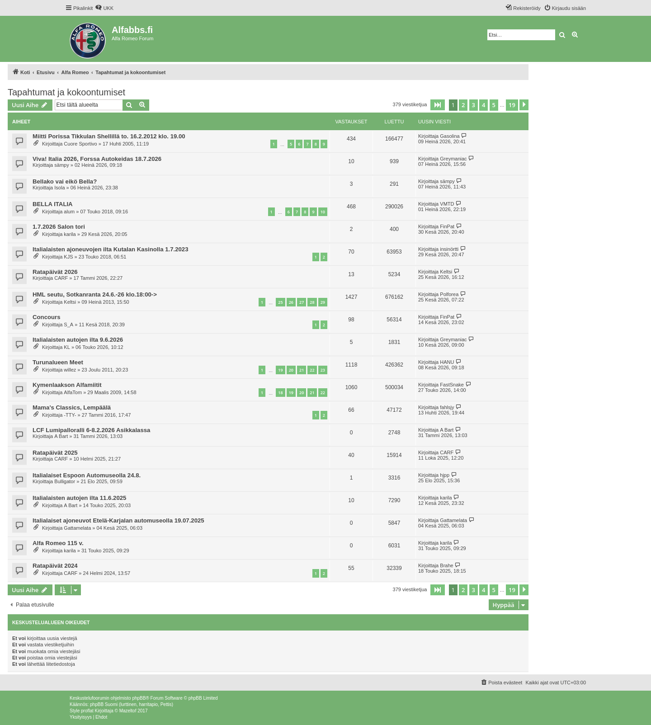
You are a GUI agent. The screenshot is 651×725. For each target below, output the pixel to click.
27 (301, 302)
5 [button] (493, 105)
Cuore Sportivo (80, 143)
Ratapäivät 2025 (55, 452)
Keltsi (446, 271)
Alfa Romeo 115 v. (58, 543)
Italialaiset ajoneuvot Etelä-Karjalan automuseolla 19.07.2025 (118, 520)
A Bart (61, 436)
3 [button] (473, 105)
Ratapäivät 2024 (55, 565)
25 (280, 302)
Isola (59, 187)
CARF (61, 278)
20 (291, 370)
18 (280, 392)
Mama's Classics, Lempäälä (72, 407)
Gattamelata (77, 528)
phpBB (139, 698)
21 (301, 370)
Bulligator (64, 481)
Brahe (446, 565)
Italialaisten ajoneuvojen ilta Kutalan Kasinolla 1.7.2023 (110, 249)
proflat (87, 710)
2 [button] (463, 105)
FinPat (447, 226)
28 (312, 302)
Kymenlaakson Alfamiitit (67, 384)
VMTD (447, 204)
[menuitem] (104, 8)
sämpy (61, 165)
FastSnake (452, 384)
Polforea (449, 294)
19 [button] (512, 105)
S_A (68, 324)
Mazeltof (128, 710)
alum (69, 211)
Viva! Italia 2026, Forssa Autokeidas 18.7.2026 (97, 158)
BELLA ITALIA (53, 204)
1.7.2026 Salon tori (59, 226)
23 (323, 370)
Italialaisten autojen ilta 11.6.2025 (79, 497)
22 (312, 370)
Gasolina (449, 136)
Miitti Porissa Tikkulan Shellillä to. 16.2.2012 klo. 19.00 (109, 136)
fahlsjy (447, 407)
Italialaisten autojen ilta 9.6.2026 (78, 339)
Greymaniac (453, 158)
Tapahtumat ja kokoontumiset (66, 92)
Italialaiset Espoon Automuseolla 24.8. (87, 475)
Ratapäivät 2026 (55, 271)
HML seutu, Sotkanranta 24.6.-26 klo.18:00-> (95, 294)
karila (69, 234)
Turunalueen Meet (58, 362)
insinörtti (449, 249)
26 (291, 302)
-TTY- (70, 415)
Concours (47, 317)
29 (323, 302)
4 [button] (483, 105)
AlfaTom (73, 392)
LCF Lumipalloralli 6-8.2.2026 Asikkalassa (91, 430)
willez (70, 369)
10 (323, 212)
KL (67, 347)
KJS (68, 256)
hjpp (444, 475)
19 (280, 370)
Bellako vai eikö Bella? (65, 181)
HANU (447, 362)
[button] (437, 104)
